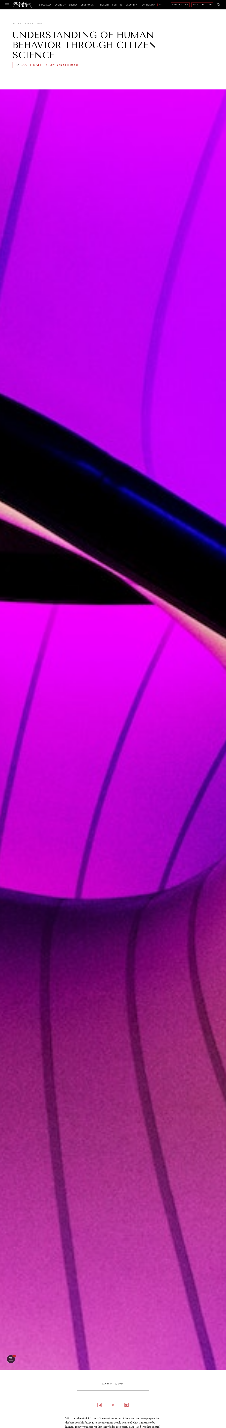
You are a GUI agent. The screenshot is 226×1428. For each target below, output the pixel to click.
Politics (117, 5)
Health (104, 5)
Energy (73, 5)
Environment (89, 5)
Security (131, 5)
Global (18, 23)
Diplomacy (45, 5)
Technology (147, 5)
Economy (60, 5)
